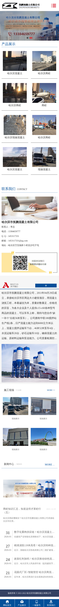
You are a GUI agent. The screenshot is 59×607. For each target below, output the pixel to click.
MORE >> (51, 390)
